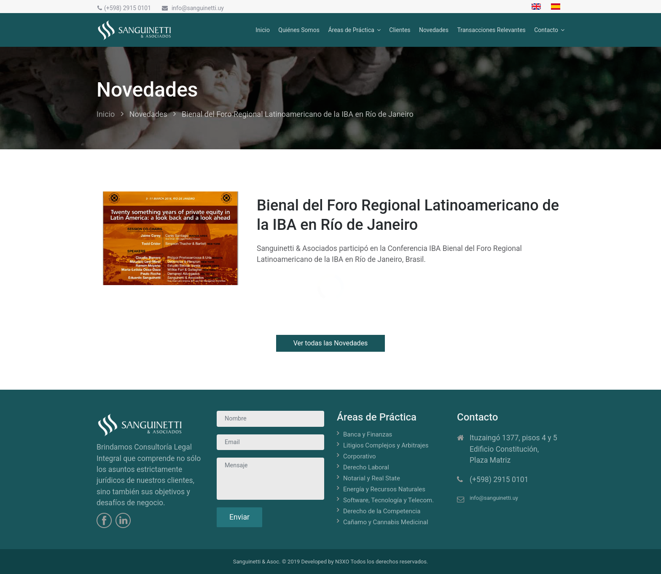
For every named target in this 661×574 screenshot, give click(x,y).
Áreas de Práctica (351, 30)
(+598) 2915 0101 (124, 8)
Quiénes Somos (299, 30)
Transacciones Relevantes (491, 30)
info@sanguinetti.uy (192, 8)
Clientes (399, 30)
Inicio (262, 30)
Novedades (434, 30)
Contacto (546, 30)
